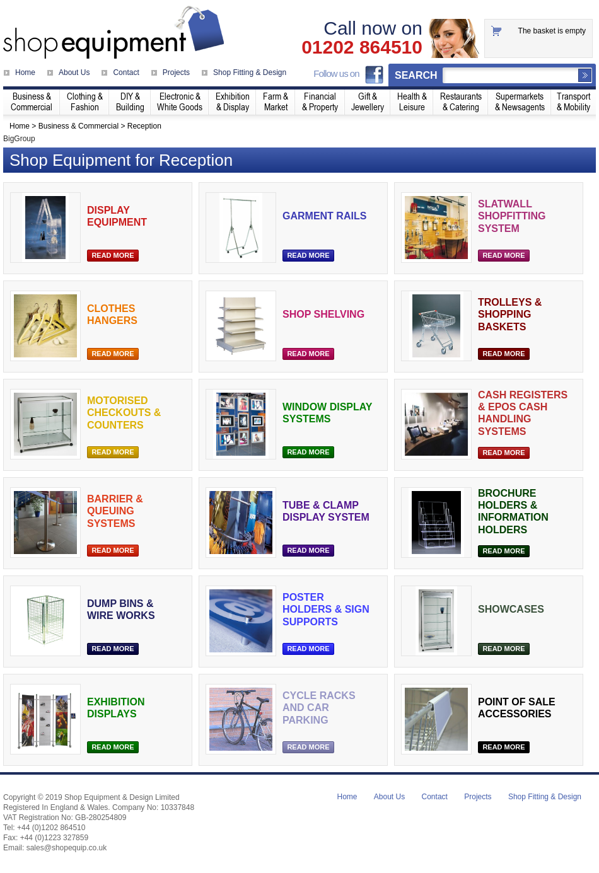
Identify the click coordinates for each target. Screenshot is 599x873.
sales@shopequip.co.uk (66, 847)
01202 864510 (361, 47)
